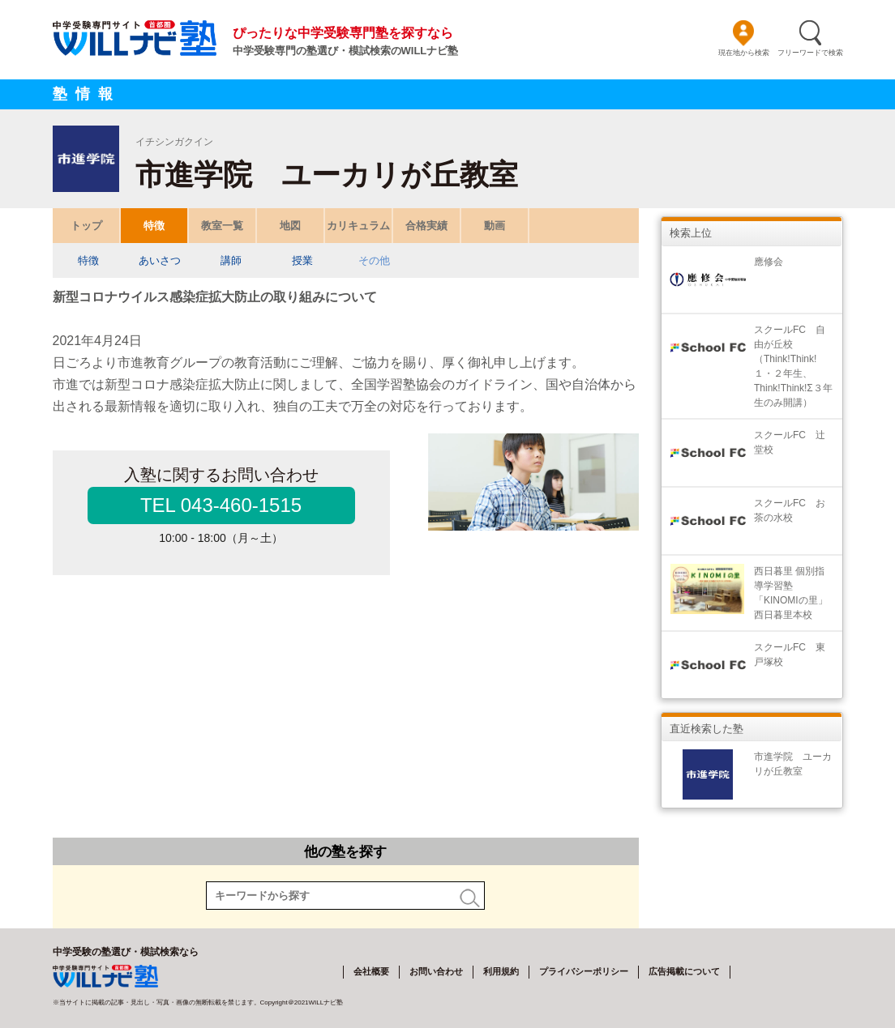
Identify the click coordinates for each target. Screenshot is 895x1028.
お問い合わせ (436, 971)
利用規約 (501, 971)
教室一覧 (222, 226)
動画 (494, 226)
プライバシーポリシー (583, 971)
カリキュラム (358, 226)
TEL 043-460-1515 (221, 505)
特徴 (154, 226)
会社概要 (371, 971)
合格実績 (426, 226)
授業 (302, 260)
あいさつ (160, 260)
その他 (373, 260)
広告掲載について (684, 971)
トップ (85, 226)
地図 (290, 226)
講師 (231, 260)
